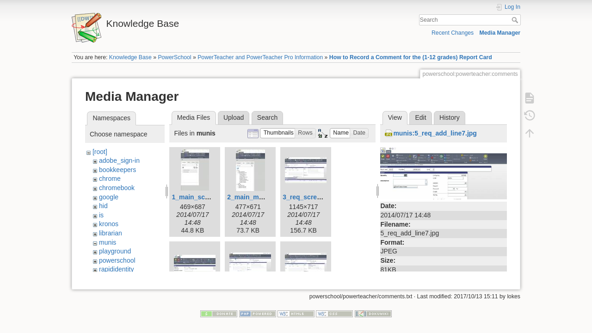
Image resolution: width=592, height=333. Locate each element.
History (449, 117)
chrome (110, 178)
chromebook (117, 187)
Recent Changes (453, 33)
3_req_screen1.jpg (311, 197)
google (108, 197)
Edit (420, 117)
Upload (233, 117)
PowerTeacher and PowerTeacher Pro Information (260, 57)
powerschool (117, 260)
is (101, 215)
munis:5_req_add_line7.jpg (435, 133)
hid (103, 206)
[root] (99, 151)
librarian (110, 233)
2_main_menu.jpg (254, 197)
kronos (108, 224)
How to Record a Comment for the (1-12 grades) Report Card (410, 57)
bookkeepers (117, 169)
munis (107, 242)
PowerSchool (174, 57)
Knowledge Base (130, 57)
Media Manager (500, 33)
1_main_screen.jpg (201, 197)
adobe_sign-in (119, 160)
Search (516, 20)
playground (115, 251)
